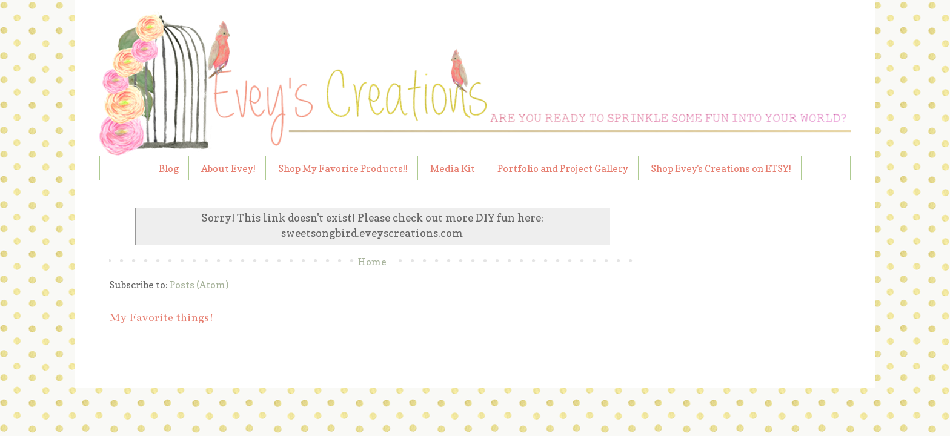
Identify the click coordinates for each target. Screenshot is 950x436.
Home (372, 262)
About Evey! (228, 168)
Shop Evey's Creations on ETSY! (721, 168)
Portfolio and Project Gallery (562, 168)
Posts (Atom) (199, 285)
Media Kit (452, 168)
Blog (169, 168)
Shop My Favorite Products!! (343, 168)
